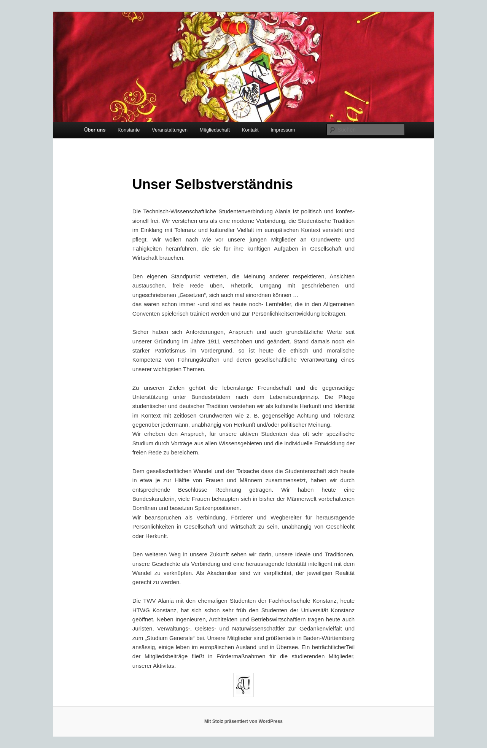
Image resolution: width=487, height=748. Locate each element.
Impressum (283, 130)
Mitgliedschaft (215, 130)
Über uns (94, 130)
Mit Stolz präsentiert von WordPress (243, 721)
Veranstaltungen (170, 130)
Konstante (129, 130)
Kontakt (250, 130)
